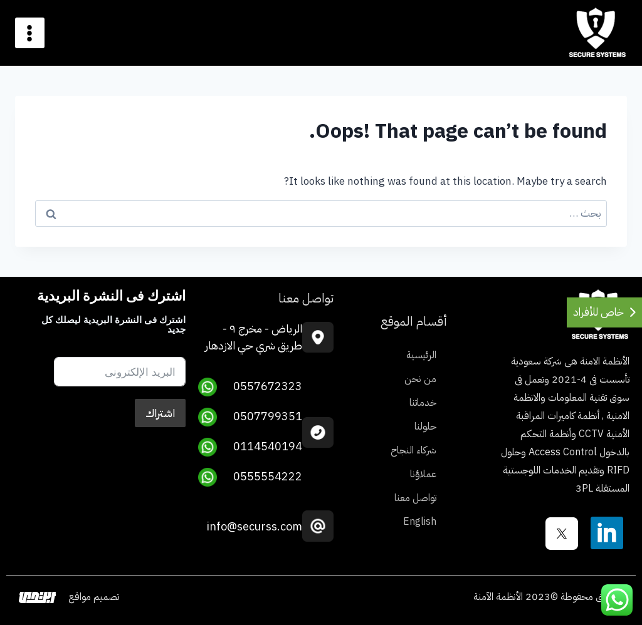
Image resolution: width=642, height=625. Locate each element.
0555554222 (250, 477)
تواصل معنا (415, 497)
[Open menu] (30, 33)
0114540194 (250, 447)
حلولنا (425, 426)
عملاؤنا (423, 474)
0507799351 (250, 417)
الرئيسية (421, 355)
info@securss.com (254, 526)
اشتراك (160, 413)
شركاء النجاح (413, 450)
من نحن (420, 378)
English (419, 521)
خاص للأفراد (598, 312)
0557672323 (250, 387)
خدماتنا (422, 402)
